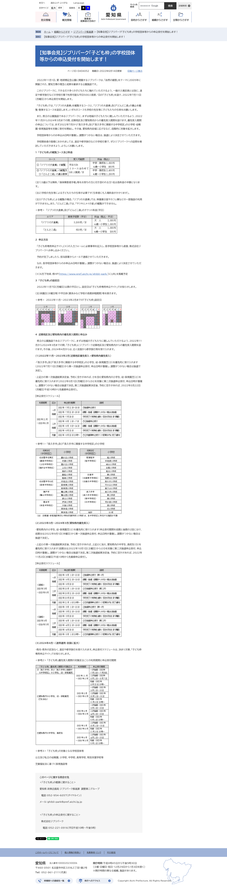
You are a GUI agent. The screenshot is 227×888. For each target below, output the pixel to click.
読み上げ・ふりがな (59, 3)
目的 (139, 20)
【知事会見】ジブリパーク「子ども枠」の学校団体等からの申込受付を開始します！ (84, 37)
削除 (127, 36)
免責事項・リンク (94, 853)
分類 (181, 20)
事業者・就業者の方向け (88, 20)
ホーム (47, 32)
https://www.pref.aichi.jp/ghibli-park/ (84, 274)
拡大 (53, 8)
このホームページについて (47, 853)
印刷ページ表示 (135, 71)
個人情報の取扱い (73, 853)
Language (78, 3)
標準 (60, 8)
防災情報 (45, 20)
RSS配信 (111, 853)
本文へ (42, 3)
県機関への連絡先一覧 (54, 881)
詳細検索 (183, 6)
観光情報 (67, 20)
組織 (160, 20)
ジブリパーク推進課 (83, 32)
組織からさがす (62, 32)
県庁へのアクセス (92, 881)
